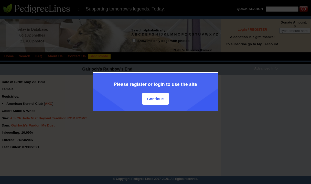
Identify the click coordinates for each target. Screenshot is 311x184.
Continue (155, 99)
